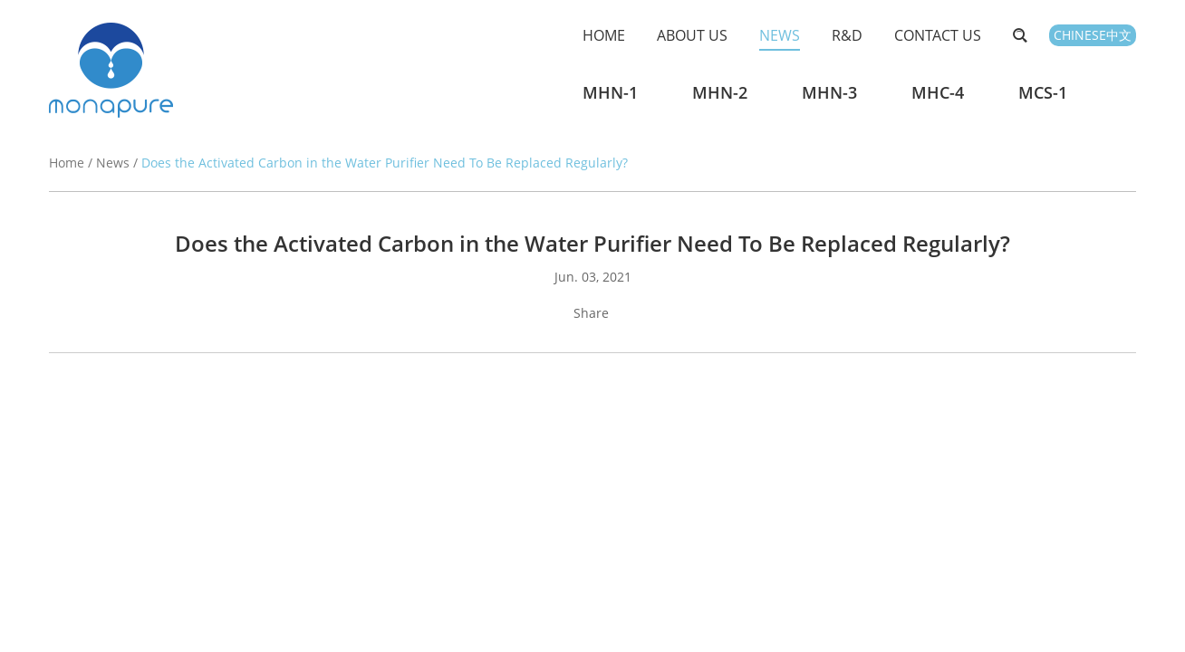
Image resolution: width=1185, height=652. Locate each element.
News (779, 35)
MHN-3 (829, 92)
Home (604, 35)
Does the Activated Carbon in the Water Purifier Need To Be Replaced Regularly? (384, 162)
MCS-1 (1042, 92)
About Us (692, 35)
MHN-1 (610, 92)
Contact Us (937, 35)
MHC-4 (937, 92)
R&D (847, 35)
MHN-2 (719, 92)
